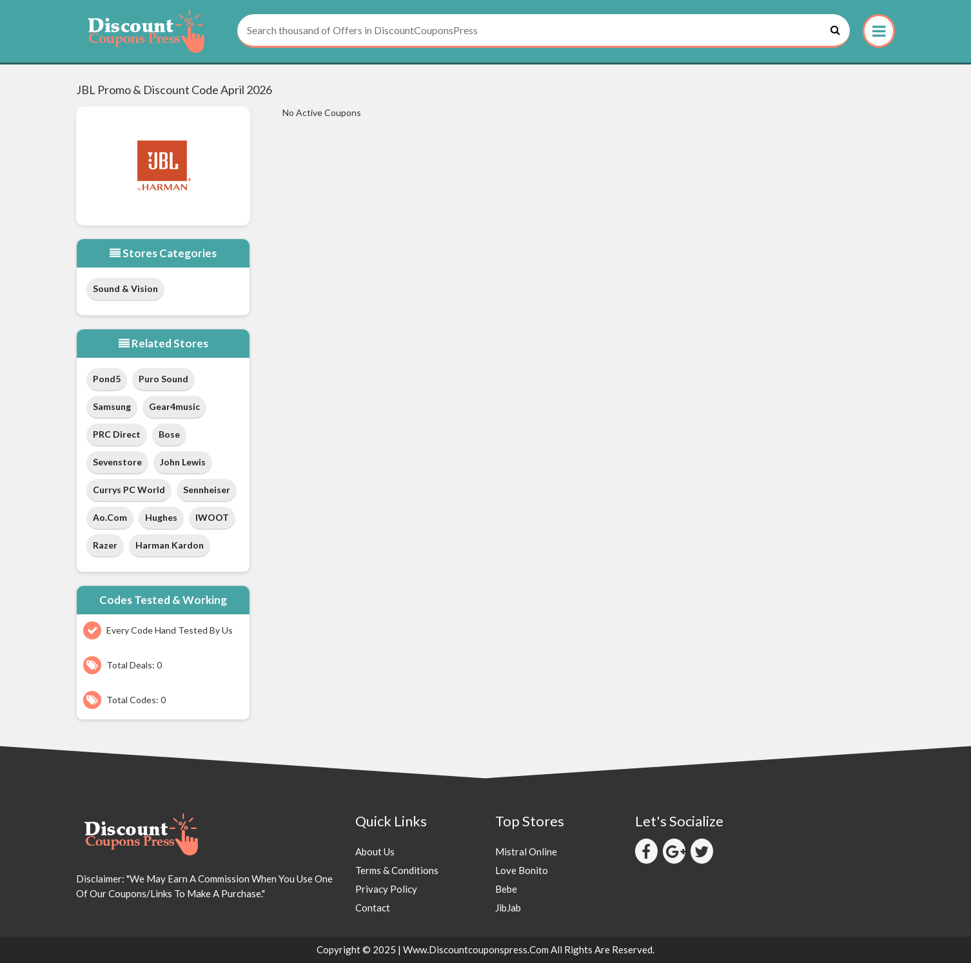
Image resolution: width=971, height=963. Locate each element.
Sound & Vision (125, 288)
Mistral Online (526, 851)
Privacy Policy (386, 889)
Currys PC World (129, 489)
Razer (105, 545)
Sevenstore (117, 461)
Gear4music (174, 406)
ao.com (110, 517)
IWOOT (212, 517)
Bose (169, 434)
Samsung (112, 406)
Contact (372, 907)
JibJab (508, 907)
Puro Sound (163, 378)
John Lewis (183, 461)
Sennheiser (206, 489)
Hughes (161, 517)
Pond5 (107, 378)
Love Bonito (521, 870)
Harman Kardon (169, 545)
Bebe (506, 889)
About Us (375, 851)
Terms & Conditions (396, 870)
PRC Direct (117, 434)
